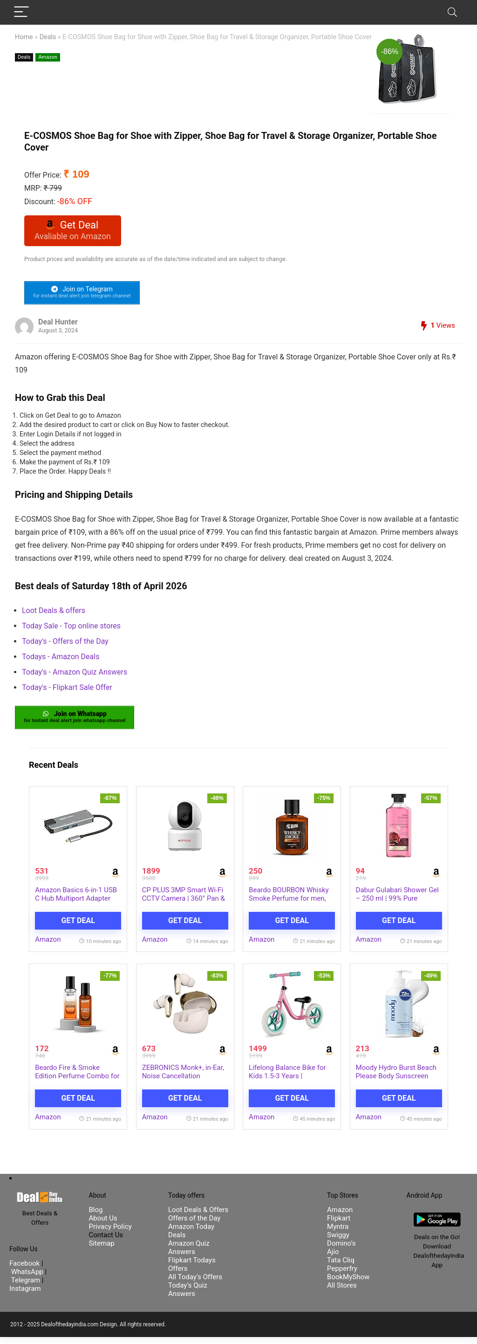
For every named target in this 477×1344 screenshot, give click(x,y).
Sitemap (102, 1250)
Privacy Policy (110, 1233)
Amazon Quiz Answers (189, 1254)
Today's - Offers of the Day (65, 644)
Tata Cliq (340, 1267)
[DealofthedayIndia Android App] (437, 1224)
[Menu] (21, 12)
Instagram (25, 1296)
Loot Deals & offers (53, 613)
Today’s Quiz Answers (187, 1296)
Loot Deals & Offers (198, 1217)
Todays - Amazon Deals (60, 659)
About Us (103, 1225)
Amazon (47, 57)
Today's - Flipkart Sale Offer (67, 690)
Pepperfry (342, 1275)
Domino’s (341, 1250)
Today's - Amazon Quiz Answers (74, 674)
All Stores (342, 1292)
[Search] (452, 12)
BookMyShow (348, 1284)
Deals (48, 37)
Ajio (333, 1258)
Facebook (25, 1271)
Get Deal (78, 926)
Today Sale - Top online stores (71, 628)
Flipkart (338, 1225)
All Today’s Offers (195, 1284)
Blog (96, 1217)
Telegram (25, 1287)
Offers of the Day (194, 1225)
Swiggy (338, 1242)
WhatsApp (27, 1279)
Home (24, 37)
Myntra (337, 1233)
